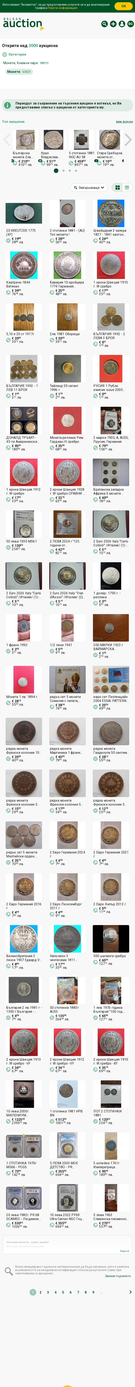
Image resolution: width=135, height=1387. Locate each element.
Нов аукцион (113, 24)
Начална (34, 1366)
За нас (45, 1374)
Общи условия (92, 1366)
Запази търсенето (118, 1276)
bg (130, 24)
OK (123, 6)
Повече (124, 1251)
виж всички (124, 121)
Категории (17, 54)
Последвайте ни (97, 1374)
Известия (28, 1374)
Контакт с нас (66, 1374)
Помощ (71, 1366)
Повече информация (62, 8)
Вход (122, 24)
